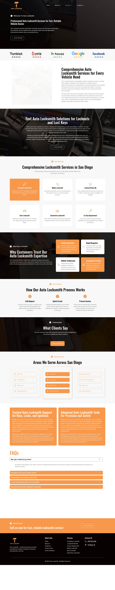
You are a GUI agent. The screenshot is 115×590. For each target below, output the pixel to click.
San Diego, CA (91, 570)
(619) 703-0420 (91, 566)
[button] (68, 5)
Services (68, 5)
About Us (57, 5)
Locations (80, 5)
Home (48, 5)
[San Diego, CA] (85, 570)
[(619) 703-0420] (85, 566)
